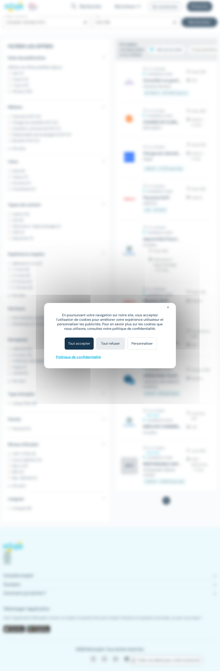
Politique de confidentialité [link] (78, 357)
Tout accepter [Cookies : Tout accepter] (79, 343)
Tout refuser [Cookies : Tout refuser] (110, 343)
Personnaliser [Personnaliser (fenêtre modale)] (142, 343)
